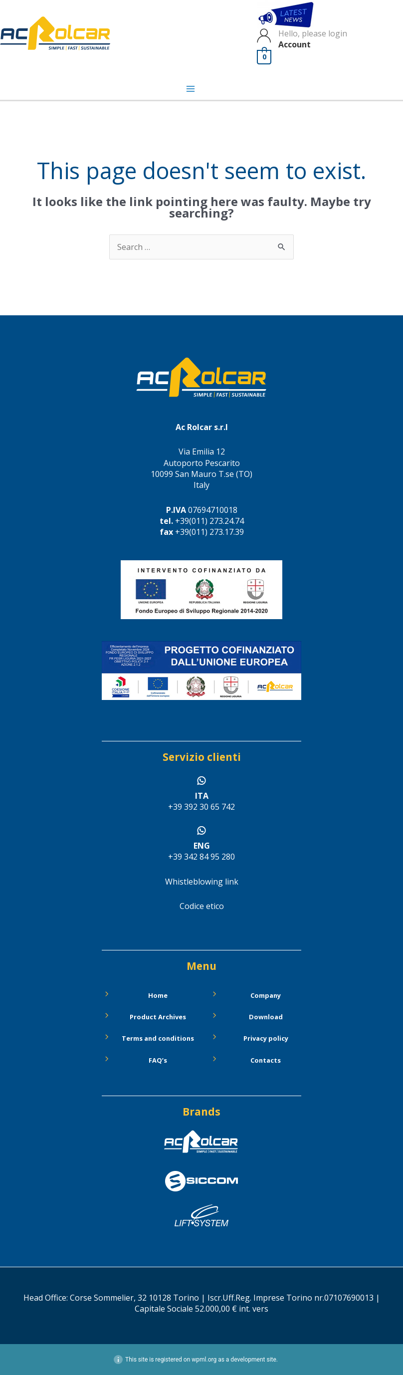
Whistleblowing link (201, 881)
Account (295, 44)
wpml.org (204, 1359)
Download (266, 1016)
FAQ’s (158, 1060)
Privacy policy (265, 1038)
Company (265, 995)
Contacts (265, 1060)
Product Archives (158, 1016)
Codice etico (202, 906)
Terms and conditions (158, 1038)
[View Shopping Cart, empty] (264, 57)
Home (158, 995)
